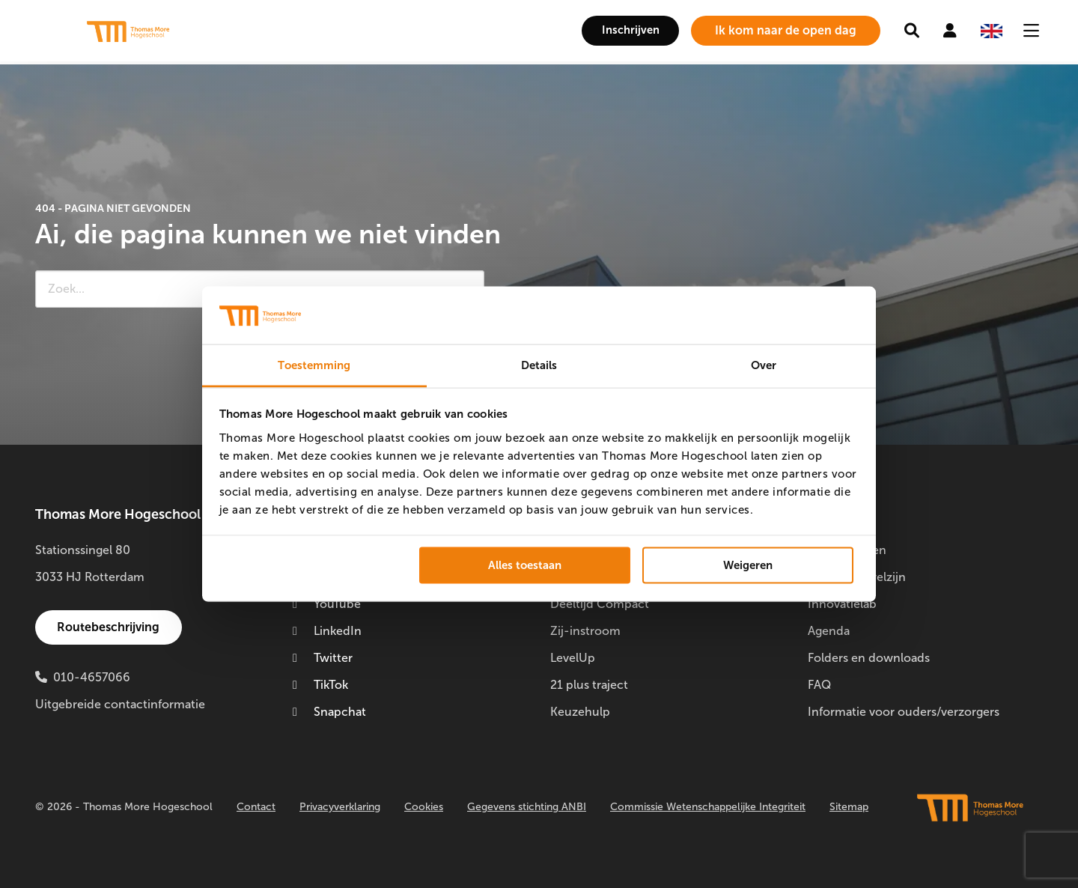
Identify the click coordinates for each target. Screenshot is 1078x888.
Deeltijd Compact (599, 604)
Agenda (829, 631)
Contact (256, 806)
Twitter (323, 658)
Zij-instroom (585, 631)
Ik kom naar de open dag (785, 30)
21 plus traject (589, 685)
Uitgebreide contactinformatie (120, 704)
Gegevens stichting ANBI (526, 806)
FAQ (819, 685)
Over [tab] (763, 364)
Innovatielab (842, 604)
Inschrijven (624, 30)
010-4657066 (91, 677)
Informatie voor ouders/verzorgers (903, 712)
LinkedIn (327, 631)
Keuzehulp (580, 712)
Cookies (423, 806)
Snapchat (329, 712)
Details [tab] (539, 364)
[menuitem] (624, 31)
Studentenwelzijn (857, 577)
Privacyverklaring (339, 806)
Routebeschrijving (110, 627)
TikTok (320, 685)
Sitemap (848, 806)
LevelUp (572, 658)
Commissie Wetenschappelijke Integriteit (708, 806)
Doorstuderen (847, 550)
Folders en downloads (869, 658)
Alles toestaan (524, 565)
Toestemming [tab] (314, 364)
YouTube (327, 604)
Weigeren (748, 565)
